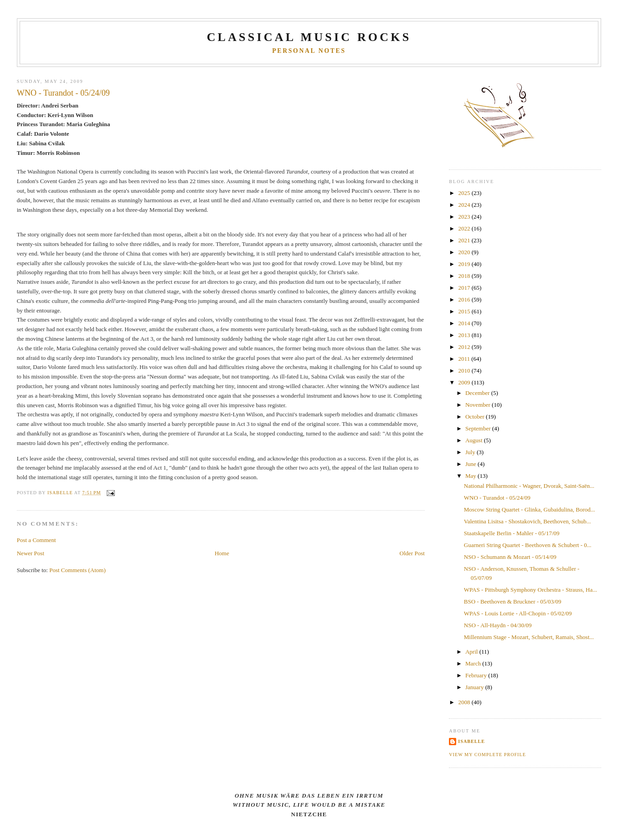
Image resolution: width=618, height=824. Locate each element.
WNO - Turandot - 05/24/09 (497, 497)
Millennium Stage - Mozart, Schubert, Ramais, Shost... (529, 637)
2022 (464, 228)
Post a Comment (36, 540)
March (473, 663)
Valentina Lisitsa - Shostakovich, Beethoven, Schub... (527, 521)
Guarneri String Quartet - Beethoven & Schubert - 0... (528, 545)
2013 (464, 335)
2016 (464, 299)
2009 (464, 382)
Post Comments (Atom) (77, 570)
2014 (464, 323)
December (478, 392)
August (474, 440)
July (471, 452)
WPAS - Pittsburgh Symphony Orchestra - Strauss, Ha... (530, 589)
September (478, 428)
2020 (464, 252)
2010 (464, 370)
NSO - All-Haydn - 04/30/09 (498, 625)
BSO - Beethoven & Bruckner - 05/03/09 (512, 601)
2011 (464, 358)
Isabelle (471, 741)
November (478, 404)
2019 (464, 264)
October (475, 416)
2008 (464, 702)
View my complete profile (487, 754)
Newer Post (30, 553)
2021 (464, 240)
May (471, 475)
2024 (464, 204)
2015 (464, 311)
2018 (464, 275)
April (472, 651)
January (475, 687)
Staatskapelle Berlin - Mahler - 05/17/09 (512, 533)
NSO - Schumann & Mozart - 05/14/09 (510, 556)
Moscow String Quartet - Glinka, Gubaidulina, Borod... (529, 509)
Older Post (412, 553)
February (476, 675)
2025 (464, 192)
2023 (464, 216)
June (471, 464)
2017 (464, 287)
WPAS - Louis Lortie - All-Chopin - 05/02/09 (518, 613)
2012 (464, 346)
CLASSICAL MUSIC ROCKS (309, 37)
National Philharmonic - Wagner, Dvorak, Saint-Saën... (529, 485)
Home (222, 553)
